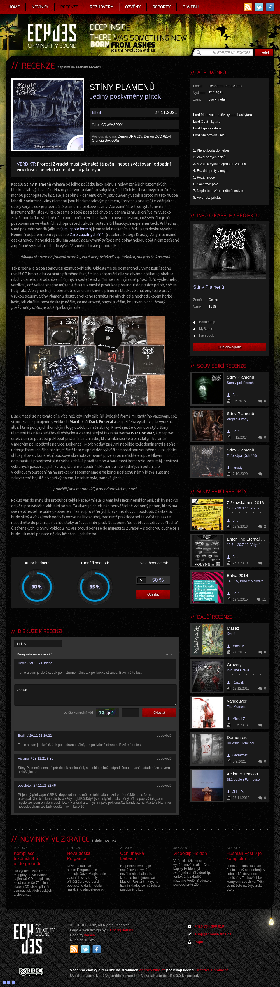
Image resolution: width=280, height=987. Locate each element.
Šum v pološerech (75, 229)
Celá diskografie (230, 347)
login (199, 942)
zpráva (95, 695)
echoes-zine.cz (152, 970)
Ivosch (89, 935)
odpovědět (164, 736)
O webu (191, 7)
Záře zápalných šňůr (87, 234)
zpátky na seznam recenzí (80, 67)
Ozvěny (133, 7)
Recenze (69, 7)
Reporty (162, 7)
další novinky (105, 840)
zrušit (169, 654)
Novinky (40, 7)
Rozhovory (101, 7)
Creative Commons (211, 970)
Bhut (96, 112)
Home (14, 7)
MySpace (206, 329)
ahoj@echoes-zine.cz (213, 934)
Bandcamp (207, 322)
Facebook (206, 335)
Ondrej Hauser (121, 930)
